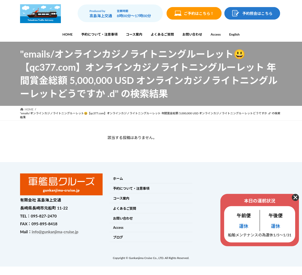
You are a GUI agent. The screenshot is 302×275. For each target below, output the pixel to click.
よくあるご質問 (124, 208)
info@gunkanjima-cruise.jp (55, 231)
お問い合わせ (123, 218)
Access (118, 228)
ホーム (118, 178)
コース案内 (121, 199)
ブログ (118, 237)
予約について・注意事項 (131, 188)
